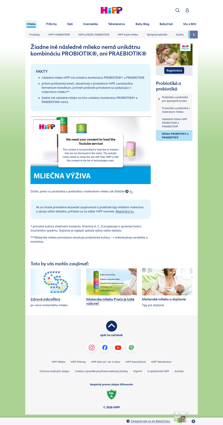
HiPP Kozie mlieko (128, 34)
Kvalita (180, 34)
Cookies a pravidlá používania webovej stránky (101, 371)
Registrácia (174, 70)
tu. (131, 191)
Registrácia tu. (125, 211)
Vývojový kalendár (157, 34)
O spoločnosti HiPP (158, 371)
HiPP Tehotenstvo (161, 361)
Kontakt (179, 371)
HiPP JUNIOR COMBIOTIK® (93, 34)
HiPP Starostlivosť (136, 361)
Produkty (34, 34)
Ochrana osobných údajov (54, 371)
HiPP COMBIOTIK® (59, 34)
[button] (177, 10)
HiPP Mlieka (58, 361)
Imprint (137, 371)
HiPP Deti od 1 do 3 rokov (105, 361)
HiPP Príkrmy (78, 361)
